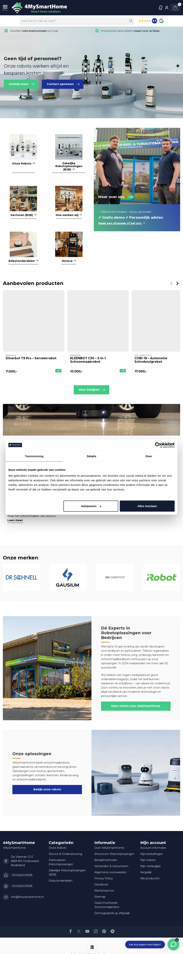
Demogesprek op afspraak (112, 913)
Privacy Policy (103, 878)
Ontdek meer (21, 84)
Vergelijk (145, 872)
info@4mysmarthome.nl (27, 897)
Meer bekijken (92, 390)
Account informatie (153, 848)
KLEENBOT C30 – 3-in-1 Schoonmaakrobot (88, 360)
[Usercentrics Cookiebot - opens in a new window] (158, 445)
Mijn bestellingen (151, 854)
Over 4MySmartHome (109, 848)
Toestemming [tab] (34, 456)
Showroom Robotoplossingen (114, 854)
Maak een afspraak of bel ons (121, 223)
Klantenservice (104, 890)
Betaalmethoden (105, 860)
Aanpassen (91, 506)
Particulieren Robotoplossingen (61, 862)
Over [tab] (149, 456)
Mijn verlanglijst (150, 866)
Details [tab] (91, 456)
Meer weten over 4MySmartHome (135, 706)
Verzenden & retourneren (111, 866)
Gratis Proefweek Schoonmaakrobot (106, 905)
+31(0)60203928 (161, 8)
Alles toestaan (147, 506)
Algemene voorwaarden (110, 872)
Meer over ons (116, 197)
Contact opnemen (63, 84)
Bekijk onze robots (47, 789)
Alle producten (150, 878)
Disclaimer (101, 884)
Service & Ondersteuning (65, 854)
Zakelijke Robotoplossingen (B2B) (67, 872)
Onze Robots (57, 848)
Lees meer (15, 520)
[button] (177, 65)
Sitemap (100, 896)
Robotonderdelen (60, 880)
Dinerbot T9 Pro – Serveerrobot (31, 358)
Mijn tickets (147, 860)
